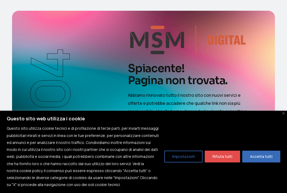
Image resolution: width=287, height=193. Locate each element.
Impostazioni (183, 156)
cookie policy (30, 170)
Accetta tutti (261, 156)
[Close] (283, 113)
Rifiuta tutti (222, 156)
